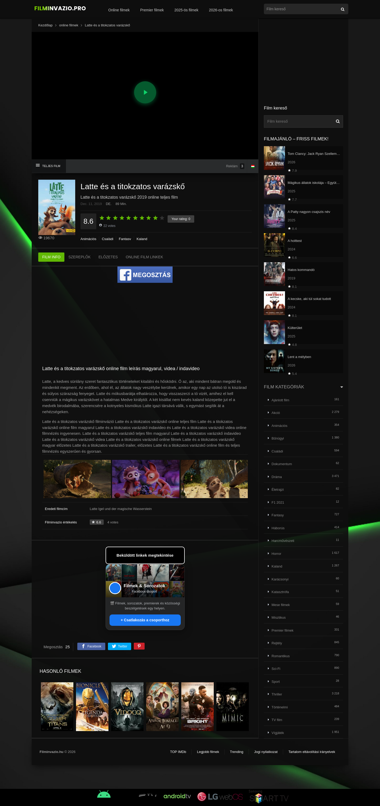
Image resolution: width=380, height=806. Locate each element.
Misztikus (279, 617)
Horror (276, 554)
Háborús (278, 528)
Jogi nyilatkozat (266, 752)
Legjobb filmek (208, 752)
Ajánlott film (280, 400)
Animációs (88, 239)
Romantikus (281, 656)
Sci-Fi (276, 669)
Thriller (277, 694)
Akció (276, 413)
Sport (276, 682)
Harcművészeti (283, 541)
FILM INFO (51, 257)
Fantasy (125, 239)
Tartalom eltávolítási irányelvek (311, 752)
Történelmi (280, 707)
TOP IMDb (178, 752)
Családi (107, 239)
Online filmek (119, 10)
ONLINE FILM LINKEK (144, 257)
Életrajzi (278, 490)
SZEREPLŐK (79, 257)
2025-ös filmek (186, 10)
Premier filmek (152, 10)
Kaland (142, 239)
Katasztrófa (280, 592)
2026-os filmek (221, 10)
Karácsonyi (280, 579)
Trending (236, 752)
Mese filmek (281, 605)
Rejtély (277, 643)
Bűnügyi (278, 438)
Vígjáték (278, 733)
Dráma (277, 477)
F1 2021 (278, 502)
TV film (277, 720)
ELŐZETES (108, 257)
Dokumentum (282, 464)
